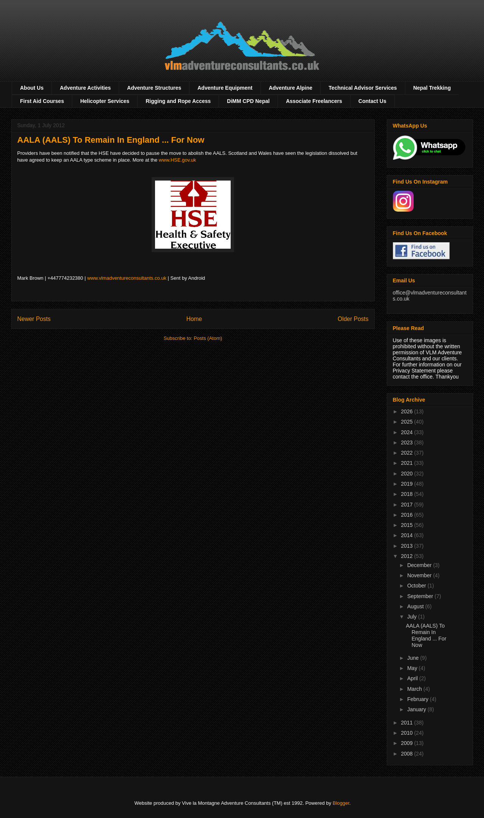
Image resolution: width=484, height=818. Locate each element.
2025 (407, 422)
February (418, 699)
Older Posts (353, 319)
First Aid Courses (42, 101)
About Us (31, 88)
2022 (407, 453)
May (413, 668)
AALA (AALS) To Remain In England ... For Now (111, 140)
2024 (407, 432)
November (420, 575)
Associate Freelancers (314, 101)
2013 (407, 546)
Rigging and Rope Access (178, 101)
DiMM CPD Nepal (248, 101)
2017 (407, 505)
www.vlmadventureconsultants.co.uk (126, 278)
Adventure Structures (154, 88)
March (415, 689)
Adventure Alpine (290, 88)
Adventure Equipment (224, 88)
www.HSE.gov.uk (177, 160)
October (417, 586)
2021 (407, 463)
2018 (407, 494)
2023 (407, 442)
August (416, 606)
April (413, 678)
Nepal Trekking (432, 88)
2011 (407, 723)
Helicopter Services (104, 101)
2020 (407, 474)
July (412, 617)
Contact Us (372, 101)
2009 (407, 743)
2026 (407, 411)
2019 (407, 484)
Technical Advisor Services (363, 88)
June (413, 658)
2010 (407, 733)
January (417, 709)
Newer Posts (34, 319)
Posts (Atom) (208, 338)
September (420, 596)
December (420, 565)
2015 (407, 525)
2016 (407, 515)
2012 (407, 556)
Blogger (341, 803)
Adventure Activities (85, 88)
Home (194, 319)
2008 (407, 754)
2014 (407, 535)
